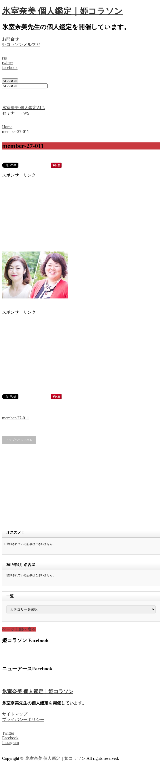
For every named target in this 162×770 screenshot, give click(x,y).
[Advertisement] (63, 96)
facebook (10, 67)
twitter (7, 63)
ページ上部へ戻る (19, 629)
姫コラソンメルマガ (21, 44)
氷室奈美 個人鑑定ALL (23, 107)
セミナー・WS (15, 113)
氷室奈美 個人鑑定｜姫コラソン (62, 11)
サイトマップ (14, 714)
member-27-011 (15, 418)
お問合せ (10, 39)
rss (4, 58)
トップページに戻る (19, 439)
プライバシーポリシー (23, 719)
